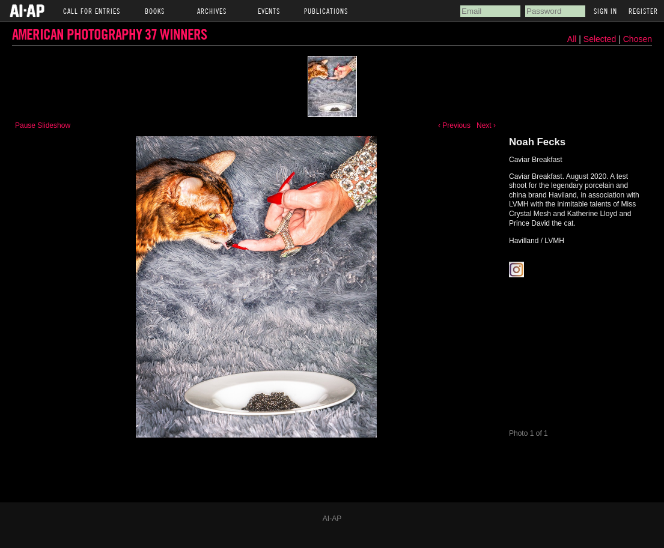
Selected (600, 39)
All (572, 39)
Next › (486, 125)
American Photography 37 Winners (109, 34)
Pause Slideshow (42, 125)
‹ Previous (454, 125)
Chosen (637, 39)
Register (643, 11)
